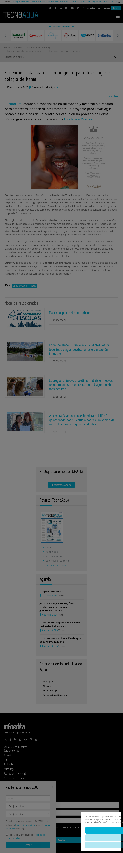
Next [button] (117, 35)
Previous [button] (5, 35)
